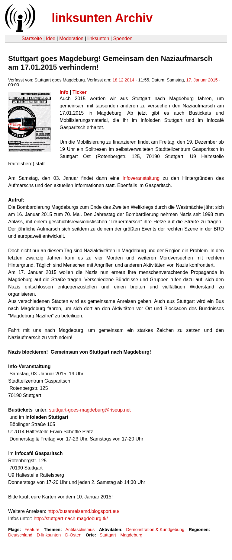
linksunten (98, 38)
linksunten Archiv (102, 17)
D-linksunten (49, 535)
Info (64, 92)
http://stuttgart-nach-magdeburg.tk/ (71, 518)
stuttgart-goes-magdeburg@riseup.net (90, 409)
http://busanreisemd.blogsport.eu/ (83, 511)
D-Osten (73, 535)
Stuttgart (108, 535)
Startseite (31, 38)
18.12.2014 (123, 80)
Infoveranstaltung (141, 178)
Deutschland (20, 535)
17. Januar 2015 (202, 80)
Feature (32, 529)
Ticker (79, 92)
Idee (50, 38)
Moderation (71, 38)
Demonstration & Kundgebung (155, 529)
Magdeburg (131, 535)
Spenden (122, 38)
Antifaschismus (80, 529)
